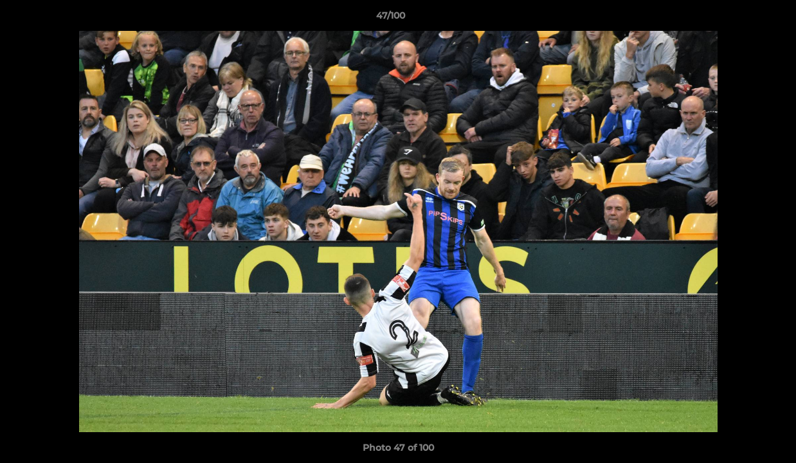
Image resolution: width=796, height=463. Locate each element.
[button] (742, 18)
